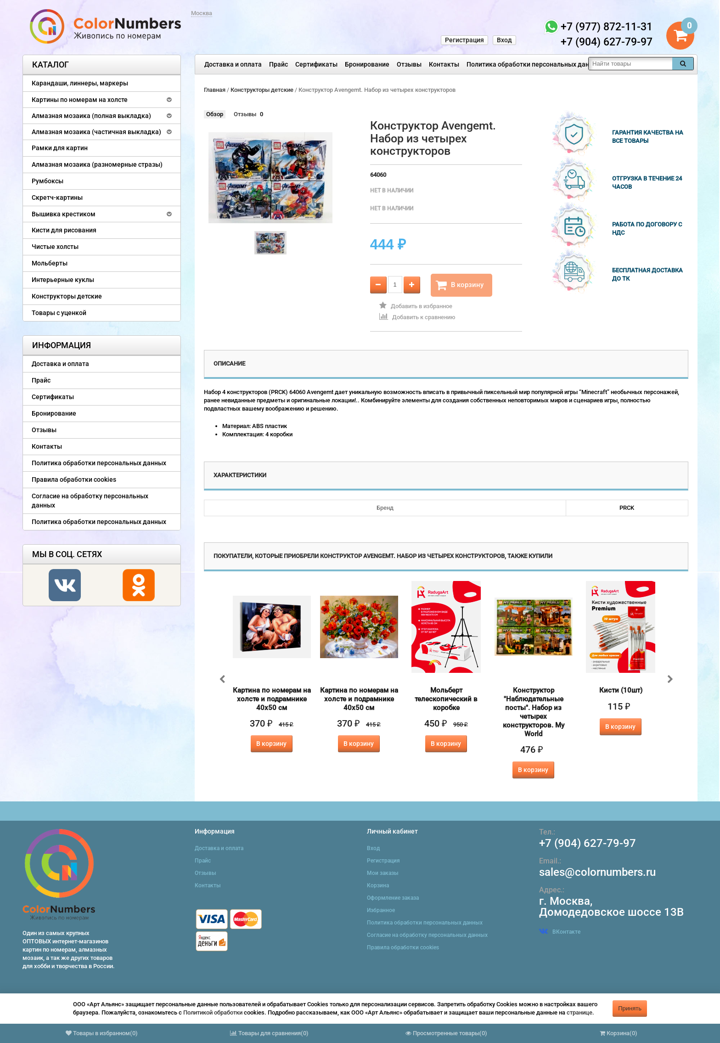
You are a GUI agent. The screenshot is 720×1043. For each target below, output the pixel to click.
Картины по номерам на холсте (80, 99)
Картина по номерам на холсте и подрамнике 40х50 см (272, 699)
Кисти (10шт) (620, 690)
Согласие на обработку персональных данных (90, 500)
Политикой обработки (212, 1012)
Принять (629, 1008)
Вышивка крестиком (64, 214)
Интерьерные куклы (63, 279)
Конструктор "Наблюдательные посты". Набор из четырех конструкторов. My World (533, 712)
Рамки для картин (60, 148)
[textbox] (630, 63)
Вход (504, 40)
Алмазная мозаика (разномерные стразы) (97, 164)
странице (579, 1012)
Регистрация (464, 40)
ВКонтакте (559, 932)
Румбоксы (47, 181)
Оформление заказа (393, 898)
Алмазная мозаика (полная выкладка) (91, 115)
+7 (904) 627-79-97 (587, 843)
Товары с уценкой (59, 312)
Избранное (381, 910)
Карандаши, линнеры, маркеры (80, 83)
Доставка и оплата (233, 64)
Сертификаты (316, 64)
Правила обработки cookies (74, 479)
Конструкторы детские (67, 296)
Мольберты (50, 263)
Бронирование (367, 64)
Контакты (444, 64)
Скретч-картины (57, 197)
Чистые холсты (55, 246)
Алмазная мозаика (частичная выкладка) (96, 131)
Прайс (278, 64)
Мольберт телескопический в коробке (446, 699)
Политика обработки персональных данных (534, 64)
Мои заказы (383, 873)
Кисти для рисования (64, 230)
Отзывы (409, 64)
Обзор (214, 114)
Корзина (378, 885)
